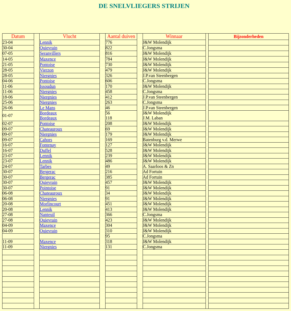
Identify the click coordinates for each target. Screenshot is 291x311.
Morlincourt (50, 203)
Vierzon (47, 70)
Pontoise (47, 64)
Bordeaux (48, 113)
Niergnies (48, 75)
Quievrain (48, 47)
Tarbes (45, 166)
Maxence (48, 59)
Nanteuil (47, 214)
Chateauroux (51, 129)
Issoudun (48, 86)
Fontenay (48, 145)
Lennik (46, 42)
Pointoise (48, 187)
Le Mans (47, 107)
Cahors (46, 139)
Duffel (45, 150)
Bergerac (47, 171)
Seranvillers (50, 53)
